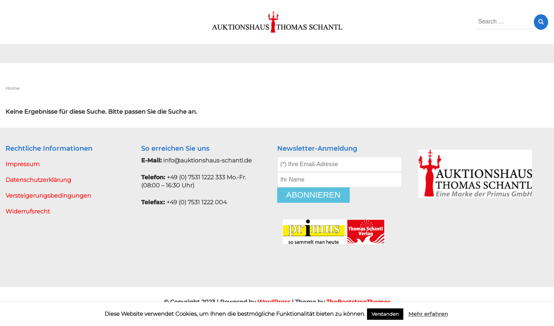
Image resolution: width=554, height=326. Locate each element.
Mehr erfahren (428, 313)
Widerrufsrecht (27, 211)
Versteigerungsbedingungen (48, 195)
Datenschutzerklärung (38, 179)
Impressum (22, 164)
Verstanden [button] (385, 314)
